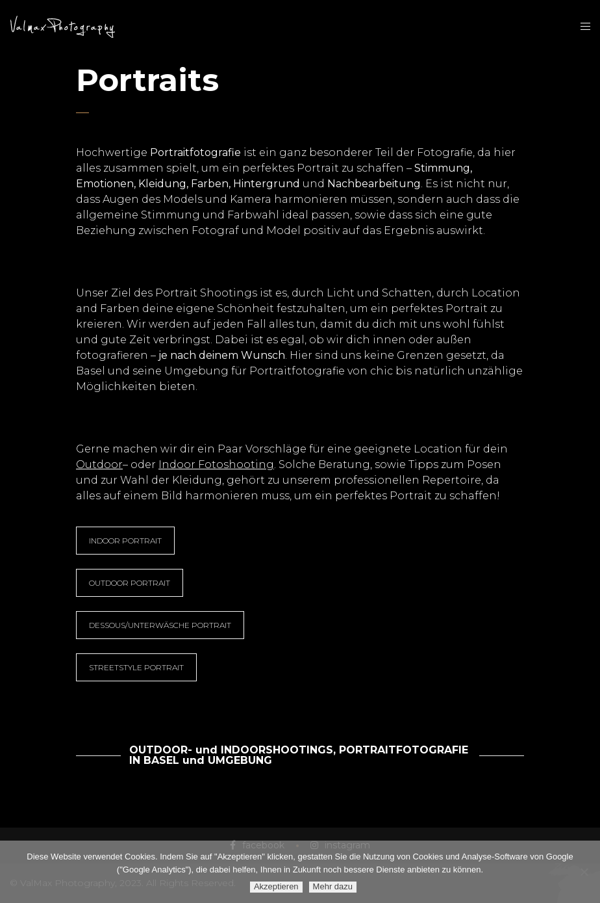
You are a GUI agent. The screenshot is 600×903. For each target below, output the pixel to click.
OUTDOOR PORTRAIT (129, 583)
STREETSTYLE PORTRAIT (136, 667)
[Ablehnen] (583, 871)
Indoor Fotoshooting (216, 464)
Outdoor (99, 464)
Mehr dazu (333, 886)
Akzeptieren (276, 886)
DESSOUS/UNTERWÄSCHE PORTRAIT (160, 625)
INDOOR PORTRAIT (125, 540)
